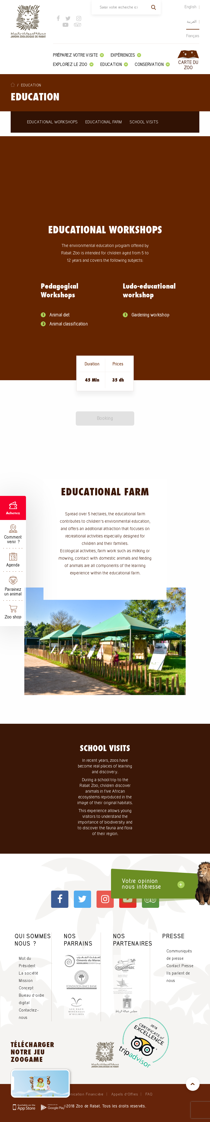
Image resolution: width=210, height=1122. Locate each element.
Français (192, 36)
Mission (26, 980)
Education (114, 64)
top (193, 1084)
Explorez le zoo (73, 64)
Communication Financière (81, 1094)
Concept (26, 988)
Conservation (152, 64)
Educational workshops (52, 122)
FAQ (148, 1094)
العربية (192, 21)
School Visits (144, 122)
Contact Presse (180, 966)
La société (28, 973)
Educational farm (103, 122)
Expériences (126, 55)
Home (13, 85)
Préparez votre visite (78, 55)
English (191, 7)
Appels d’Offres (124, 1094)
